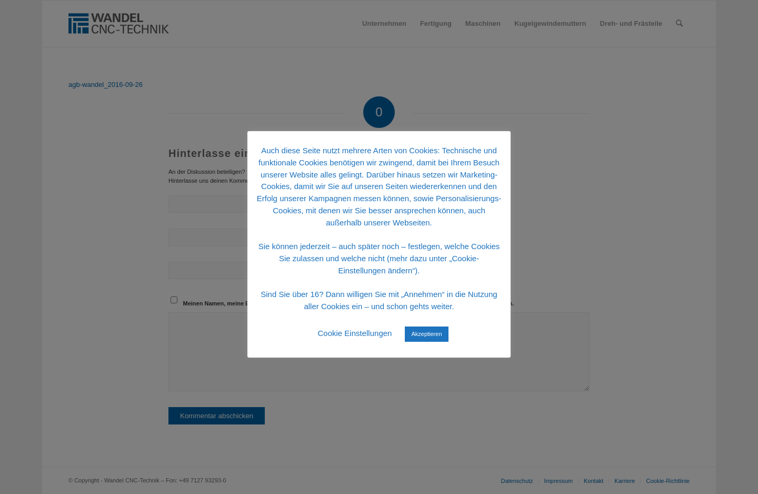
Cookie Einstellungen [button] (354, 333)
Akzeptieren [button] (426, 334)
